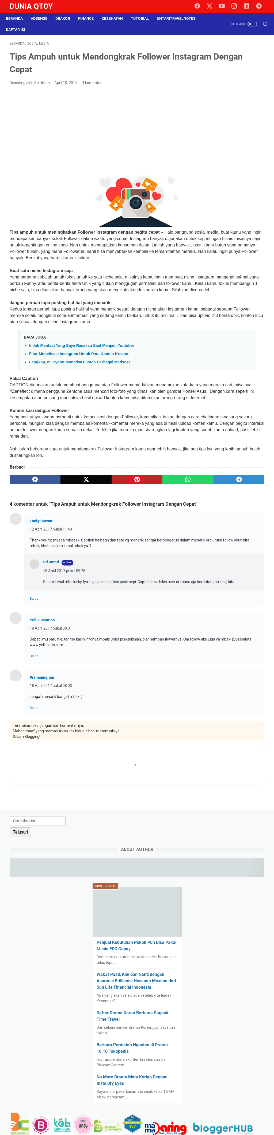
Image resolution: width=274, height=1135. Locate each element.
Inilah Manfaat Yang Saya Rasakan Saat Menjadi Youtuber (81, 381)
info (204, 611)
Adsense (43, 18)
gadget (246, 591)
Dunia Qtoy (31, 6)
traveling (208, 690)
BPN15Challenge (215, 542)
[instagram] (236, 6)
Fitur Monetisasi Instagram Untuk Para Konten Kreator (79, 389)
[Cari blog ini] (227, 50)
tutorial (229, 690)
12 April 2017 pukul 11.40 (51, 591)
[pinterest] (95, 534)
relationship (232, 641)
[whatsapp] (129, 534)
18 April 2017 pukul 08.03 (51, 759)
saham (225, 651)
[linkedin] (248, 6)
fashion (207, 591)
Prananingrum (42, 751)
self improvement (216, 660)
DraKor (66, 18)
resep (253, 641)
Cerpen (207, 562)
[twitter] (212, 6)
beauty (245, 522)
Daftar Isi (19, 30)
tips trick (246, 680)
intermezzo (224, 611)
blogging (208, 532)
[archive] (217, 493)
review (207, 651)
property (208, 641)
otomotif (245, 621)
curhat (226, 572)
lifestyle (208, 621)
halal (222, 601)
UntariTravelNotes (180, 18)
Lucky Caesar (41, 583)
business (243, 552)
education (227, 581)
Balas (34, 672)
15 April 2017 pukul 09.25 (64, 639)
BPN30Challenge (215, 552)
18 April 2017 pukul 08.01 (51, 702)
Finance (89, 18)
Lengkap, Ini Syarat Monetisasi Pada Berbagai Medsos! (79, 398)
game (206, 601)
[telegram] (260, 6)
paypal (229, 631)
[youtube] (224, 6)
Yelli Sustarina (42, 693)
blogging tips (233, 532)
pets (245, 631)
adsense (208, 522)
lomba (226, 621)
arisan (227, 522)
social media (212, 670)
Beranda (18, 18)
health (237, 601)
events (248, 581)
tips (230, 680)
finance (227, 591)
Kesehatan (116, 18)
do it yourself (249, 572)
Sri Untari (51, 630)
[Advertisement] (95, 133)
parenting (209, 631)
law (244, 611)
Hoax (253, 601)
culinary (208, 572)
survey (234, 670)
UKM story (249, 690)
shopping (246, 660)
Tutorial (144, 18)
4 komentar (92, 86)
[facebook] (200, 6)
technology (210, 680)
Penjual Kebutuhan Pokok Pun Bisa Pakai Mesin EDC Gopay (228, 178)
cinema (249, 562)
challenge (228, 562)
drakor (206, 581)
